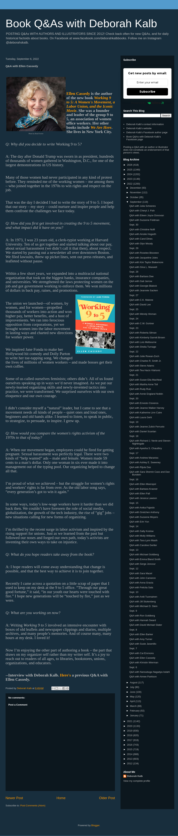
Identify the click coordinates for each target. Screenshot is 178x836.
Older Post (107, 798)
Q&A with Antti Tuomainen (143, 596)
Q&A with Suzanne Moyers (143, 517)
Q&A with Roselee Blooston (144, 252)
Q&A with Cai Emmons (141, 653)
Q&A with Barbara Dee (141, 276)
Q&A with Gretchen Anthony (144, 512)
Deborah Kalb (135, 776)
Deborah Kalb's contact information (145, 124)
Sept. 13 (133, 549)
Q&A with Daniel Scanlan (142, 431)
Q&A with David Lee (140, 304)
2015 (130, 749)
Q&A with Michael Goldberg (144, 554)
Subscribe (147, 91)
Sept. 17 (133, 453)
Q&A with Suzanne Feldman (144, 220)
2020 (130, 726)
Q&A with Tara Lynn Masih (143, 540)
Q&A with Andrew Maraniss (143, 457)
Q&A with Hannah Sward (142, 620)
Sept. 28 (133, 271)
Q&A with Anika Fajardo (142, 507)
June (133, 692)
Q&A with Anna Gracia (141, 582)
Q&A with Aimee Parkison (142, 676)
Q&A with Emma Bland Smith (144, 559)
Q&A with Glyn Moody (141, 243)
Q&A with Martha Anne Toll (143, 384)
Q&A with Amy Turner (140, 639)
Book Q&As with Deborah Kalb (81, 23)
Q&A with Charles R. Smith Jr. (145, 360)
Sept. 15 (133, 503)
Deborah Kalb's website (138, 128)
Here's (65, 675)
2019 (130, 730)
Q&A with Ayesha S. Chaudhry (145, 448)
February (135, 710)
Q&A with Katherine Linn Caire (145, 412)
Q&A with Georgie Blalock (143, 285)
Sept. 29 (133, 248)
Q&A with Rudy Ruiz (140, 389)
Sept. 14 (133, 526)
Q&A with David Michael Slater (145, 624)
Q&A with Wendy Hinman (142, 314)
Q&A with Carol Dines (140, 238)
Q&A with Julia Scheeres (142, 206)
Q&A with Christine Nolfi (142, 229)
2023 (130, 179)
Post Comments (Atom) (32, 805)
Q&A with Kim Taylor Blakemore (146, 262)
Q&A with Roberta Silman (142, 332)
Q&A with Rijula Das (140, 467)
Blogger (95, 825)
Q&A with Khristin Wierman (143, 662)
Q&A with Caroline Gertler (143, 545)
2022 (130, 183)
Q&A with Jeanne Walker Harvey (146, 408)
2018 (130, 735)
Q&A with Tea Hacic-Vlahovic (144, 370)
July (132, 687)
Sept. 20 (133, 398)
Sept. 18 (133, 436)
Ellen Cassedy (78, 93)
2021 (130, 721)
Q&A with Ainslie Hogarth (142, 234)
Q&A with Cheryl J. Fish (142, 210)
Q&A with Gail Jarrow (140, 281)
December (136, 187)
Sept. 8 (133, 629)
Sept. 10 (133, 592)
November (136, 192)
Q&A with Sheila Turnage (142, 346)
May (132, 696)
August (134, 682)
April (133, 701)
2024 (130, 174)
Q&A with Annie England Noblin (146, 393)
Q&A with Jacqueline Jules (143, 257)
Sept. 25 (133, 309)
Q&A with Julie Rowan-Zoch (144, 356)
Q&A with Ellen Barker (141, 634)
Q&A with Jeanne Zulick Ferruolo (146, 426)
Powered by (147, 102)
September (136, 201)
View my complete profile (136, 780)
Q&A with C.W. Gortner (141, 323)
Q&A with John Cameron (142, 578)
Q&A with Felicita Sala (141, 587)
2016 (130, 744)
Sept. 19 (133, 422)
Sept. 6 (133, 667)
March (133, 706)
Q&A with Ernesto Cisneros (143, 403)
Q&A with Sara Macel (140, 573)
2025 (130, 169)
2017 (130, 740)
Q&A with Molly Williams (142, 535)
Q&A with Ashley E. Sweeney (144, 462)
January (134, 715)
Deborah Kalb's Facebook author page (146, 132)
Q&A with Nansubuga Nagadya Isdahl (149, 672)
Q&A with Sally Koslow (141, 531)
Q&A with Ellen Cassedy (142, 657)
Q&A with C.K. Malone (141, 299)
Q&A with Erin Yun (139, 521)
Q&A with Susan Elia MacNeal (145, 379)
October (134, 197)
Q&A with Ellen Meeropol (142, 484)
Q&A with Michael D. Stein (143, 606)
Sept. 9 (133, 610)
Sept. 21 (133, 375)
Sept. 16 (133, 479)
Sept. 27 (133, 295)
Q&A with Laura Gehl (140, 417)
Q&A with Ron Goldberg (142, 615)
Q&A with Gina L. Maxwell (143, 267)
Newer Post (14, 798)
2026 (130, 164)
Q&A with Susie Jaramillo (142, 643)
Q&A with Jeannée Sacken (143, 290)
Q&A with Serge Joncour (142, 564)
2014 (130, 754)
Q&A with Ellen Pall (139, 493)
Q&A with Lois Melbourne (142, 342)
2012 (130, 763)
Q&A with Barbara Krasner (143, 488)
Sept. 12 (133, 568)
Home (61, 798)
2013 (130, 758)
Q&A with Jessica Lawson (143, 498)
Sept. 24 (133, 318)
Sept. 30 (133, 224)
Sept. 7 (133, 648)
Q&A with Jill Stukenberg (142, 601)
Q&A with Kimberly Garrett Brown (147, 337)
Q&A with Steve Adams (141, 365)
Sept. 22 (133, 351)
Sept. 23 (133, 328)
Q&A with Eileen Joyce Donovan (146, 215)
